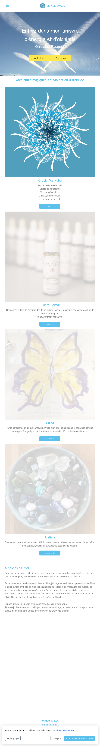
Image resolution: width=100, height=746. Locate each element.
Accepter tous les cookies (79, 738)
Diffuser (49, 324)
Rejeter (57, 738)
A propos (61, 58)
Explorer (49, 206)
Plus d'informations (65, 730)
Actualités (39, 58)
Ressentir (50, 439)
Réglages (13, 738)
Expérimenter (50, 553)
